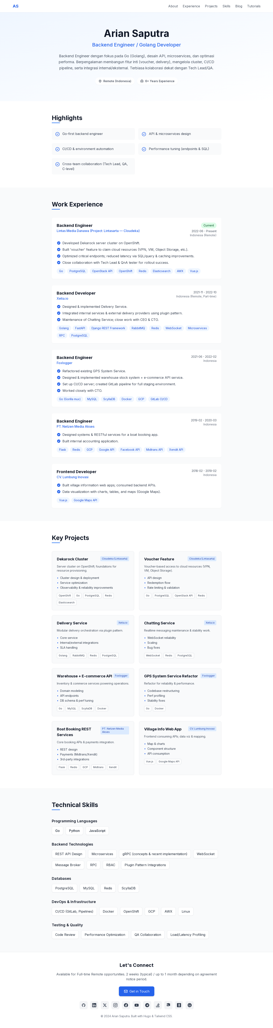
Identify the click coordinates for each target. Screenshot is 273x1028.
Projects (211, 6)
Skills (226, 6)
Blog (238, 6)
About (173, 6)
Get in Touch (136, 991)
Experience (191, 6)
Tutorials (254, 6)
